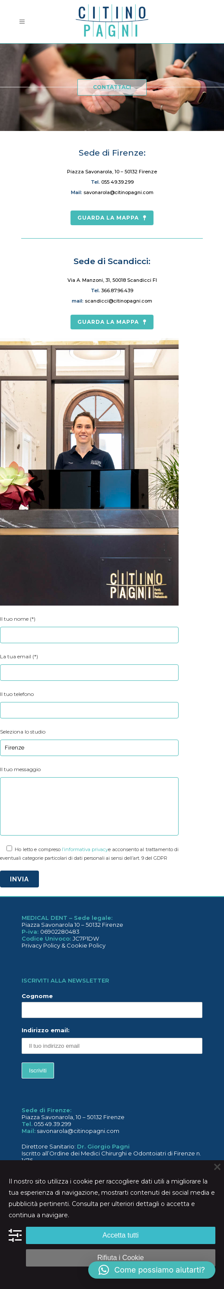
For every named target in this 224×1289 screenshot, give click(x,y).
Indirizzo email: (112, 1040)
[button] (151, 1270)
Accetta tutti (120, 1235)
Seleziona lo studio (22, 731)
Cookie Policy (86, 945)
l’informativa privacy (85, 849)
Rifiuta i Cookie (120, 1257)
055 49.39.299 (117, 182)
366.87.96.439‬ (117, 290)
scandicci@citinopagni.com (118, 301)
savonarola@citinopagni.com (118, 192)
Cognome (37, 995)
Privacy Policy (41, 945)
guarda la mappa (112, 217)
